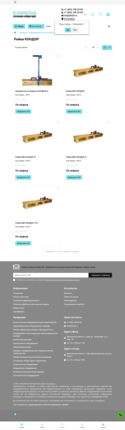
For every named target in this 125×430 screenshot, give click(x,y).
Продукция (19, 317)
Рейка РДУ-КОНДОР (75, 91)
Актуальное (70, 288)
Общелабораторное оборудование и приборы (31, 326)
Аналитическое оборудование (25, 343)
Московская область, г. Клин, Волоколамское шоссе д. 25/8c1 (89, 355)
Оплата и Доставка (21, 297)
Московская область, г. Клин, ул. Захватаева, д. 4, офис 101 (87, 338)
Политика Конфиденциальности (26, 301)
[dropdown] (15, 2)
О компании (18, 293)
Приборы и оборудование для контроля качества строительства (46, 33)
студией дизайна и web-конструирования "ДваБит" (48, 405)
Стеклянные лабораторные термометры (29, 361)
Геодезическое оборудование (25, 364)
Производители (70, 301)
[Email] (51, 275)
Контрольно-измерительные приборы (28, 372)
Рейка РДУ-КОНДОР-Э (76, 157)
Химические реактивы (22, 340)
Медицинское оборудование (24, 368)
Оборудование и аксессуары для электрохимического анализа (35, 334)
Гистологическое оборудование (26, 375)
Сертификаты (18, 312)
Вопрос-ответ (18, 308)
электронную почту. (100, 397)
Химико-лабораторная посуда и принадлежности (33, 330)
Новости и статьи (71, 297)
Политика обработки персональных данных (31, 304)
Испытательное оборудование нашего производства (34, 322)
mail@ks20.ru (69, 15)
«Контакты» (72, 397)
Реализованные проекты (74, 304)
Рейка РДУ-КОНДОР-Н (25, 157)
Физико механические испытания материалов (32, 357)
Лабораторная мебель (22, 347)
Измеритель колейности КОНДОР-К (31, 91)
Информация (20, 288)
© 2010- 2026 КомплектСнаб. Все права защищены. (34, 384)
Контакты (68, 293)
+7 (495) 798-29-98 (74, 322)
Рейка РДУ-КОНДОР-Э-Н (26, 223)
